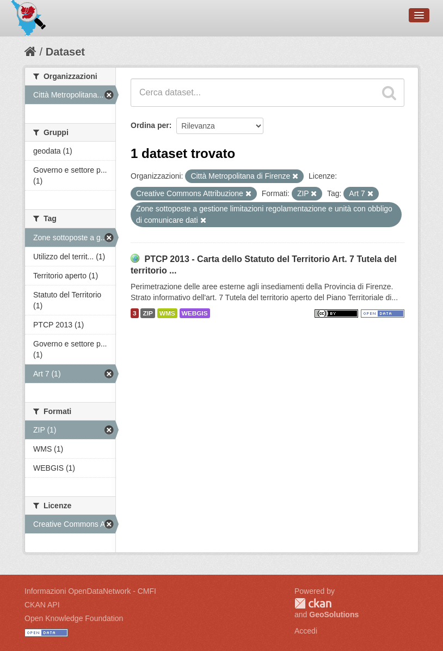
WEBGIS (195, 313)
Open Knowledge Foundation (73, 618)
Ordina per (150, 125)
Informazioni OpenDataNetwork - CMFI (90, 591)
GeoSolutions (334, 614)
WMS (167, 313)
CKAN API (42, 604)
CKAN (312, 603)
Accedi (305, 630)
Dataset (65, 52)
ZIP (147, 313)
